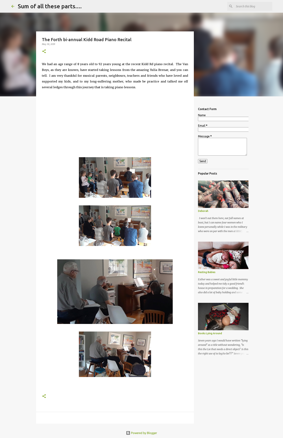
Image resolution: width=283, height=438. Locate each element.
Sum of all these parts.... (50, 6)
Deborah (203, 211)
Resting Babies (206, 272)
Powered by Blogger (141, 433)
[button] (44, 51)
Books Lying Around (210, 333)
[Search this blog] (253, 6)
